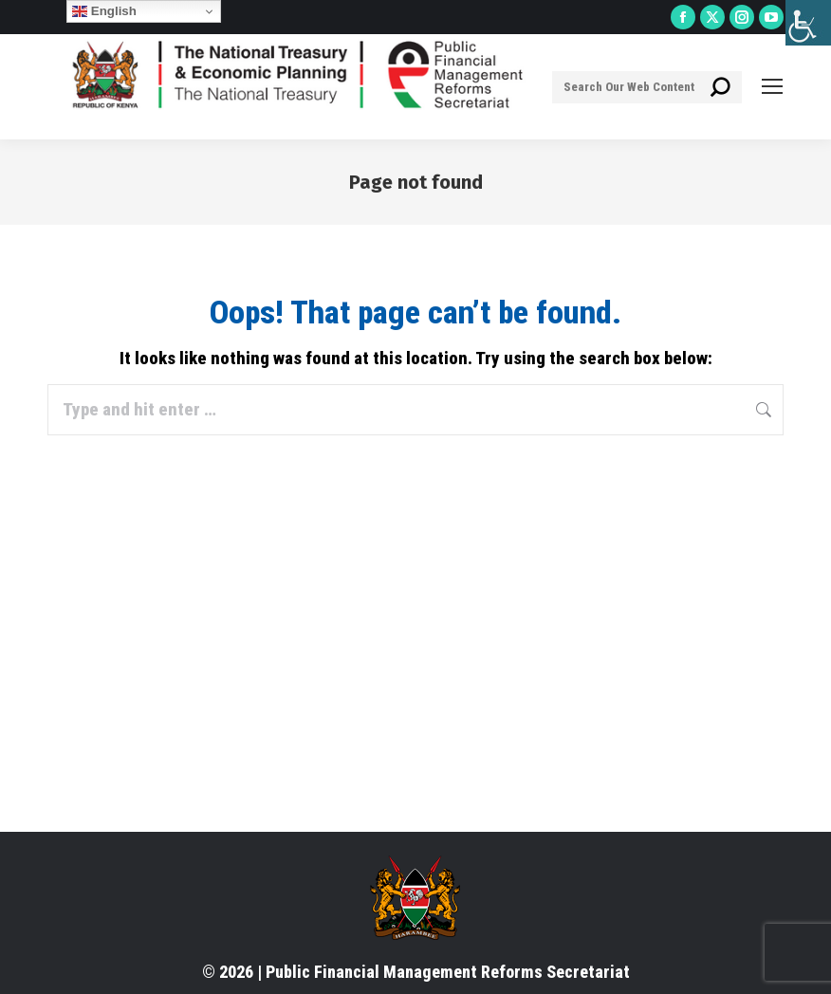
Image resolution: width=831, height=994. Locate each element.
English (104, 11)
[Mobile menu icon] (772, 86)
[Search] (647, 87)
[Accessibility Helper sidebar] (808, 23)
